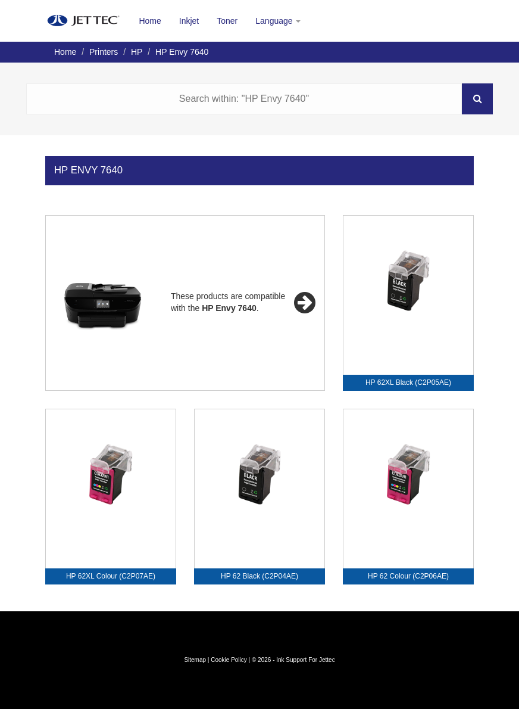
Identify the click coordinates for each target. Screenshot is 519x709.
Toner (227, 21)
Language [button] (278, 21)
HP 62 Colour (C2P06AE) (408, 576)
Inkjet (189, 21)
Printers (103, 52)
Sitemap (195, 660)
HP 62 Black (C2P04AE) (259, 576)
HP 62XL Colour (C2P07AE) (110, 576)
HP (136, 52)
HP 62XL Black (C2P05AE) (408, 382)
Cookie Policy (229, 660)
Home (150, 21)
